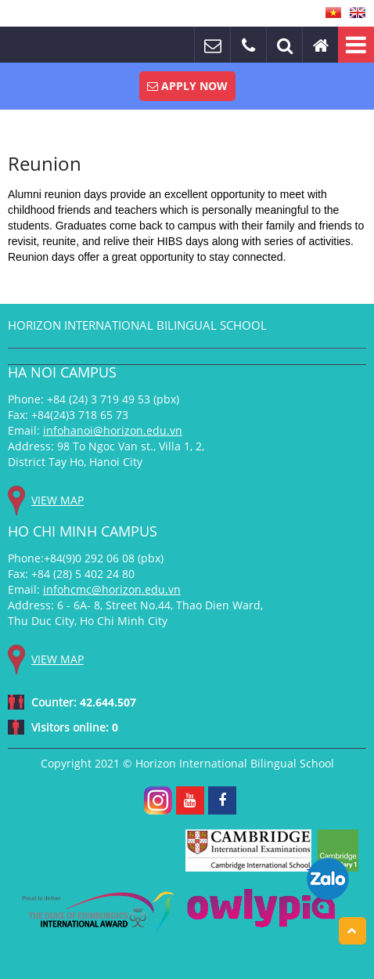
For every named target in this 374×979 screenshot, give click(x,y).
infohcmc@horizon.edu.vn (112, 589)
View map (57, 500)
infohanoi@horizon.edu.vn (112, 430)
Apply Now (187, 85)
